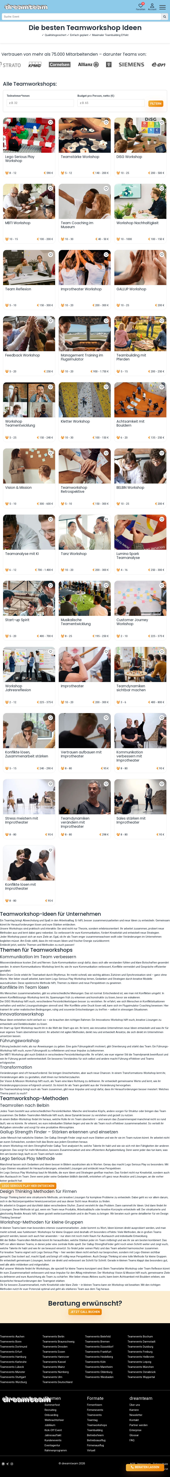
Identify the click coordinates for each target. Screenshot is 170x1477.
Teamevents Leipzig (139, 1361)
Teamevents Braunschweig (58, 1341)
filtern (155, 103)
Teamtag (92, 1420)
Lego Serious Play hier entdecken (28, 1186)
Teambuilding (95, 1430)
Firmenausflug (95, 1445)
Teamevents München (141, 1367)
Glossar (134, 1435)
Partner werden (139, 1425)
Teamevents (94, 1415)
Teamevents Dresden (55, 1346)
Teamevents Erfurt (11, 1351)
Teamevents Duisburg (140, 1346)
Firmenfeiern (94, 1405)
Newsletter (136, 1415)
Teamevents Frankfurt (98, 1351)
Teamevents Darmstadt (141, 1341)
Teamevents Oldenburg (98, 1372)
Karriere (134, 1410)
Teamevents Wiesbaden (99, 1377)
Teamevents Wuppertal (141, 1377)
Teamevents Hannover (55, 1356)
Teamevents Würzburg (13, 1382)
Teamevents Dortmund (13, 1346)
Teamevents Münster (12, 1372)
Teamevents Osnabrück (142, 1372)
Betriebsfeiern (95, 1435)
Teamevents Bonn (10, 1341)
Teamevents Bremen (97, 1341)
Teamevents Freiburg (140, 1351)
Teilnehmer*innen (18, 95)
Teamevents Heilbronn (141, 1356)
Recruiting (50, 1410)
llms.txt (164, 1469)
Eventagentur (52, 1445)
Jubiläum (50, 1425)
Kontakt (134, 1420)
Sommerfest (52, 1405)
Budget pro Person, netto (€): (96, 95)
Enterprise (135, 1430)
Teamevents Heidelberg (99, 1356)
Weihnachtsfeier (54, 1420)
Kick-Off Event (53, 1430)
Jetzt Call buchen (85, 1312)
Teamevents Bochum (140, 1336)
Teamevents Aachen (12, 1336)
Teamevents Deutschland (57, 1382)
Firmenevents (95, 1410)
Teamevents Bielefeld (98, 1336)
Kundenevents (53, 1440)
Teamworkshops (97, 1425)
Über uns (135, 1405)
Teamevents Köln (95, 1361)
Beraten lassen (145, 1467)
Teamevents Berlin (53, 1336)
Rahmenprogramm (56, 1450)
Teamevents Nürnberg (55, 1372)
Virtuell (91, 1450)
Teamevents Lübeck (12, 1367)
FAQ (132, 1440)
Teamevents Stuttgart (13, 1377)
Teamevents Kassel (54, 1361)
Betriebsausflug (96, 1440)
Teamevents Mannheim (99, 1367)
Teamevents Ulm (52, 1377)
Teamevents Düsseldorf (99, 1346)
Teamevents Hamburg (13, 1356)
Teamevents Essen (53, 1351)
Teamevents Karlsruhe (13, 1361)
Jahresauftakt (53, 1435)
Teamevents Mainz (53, 1367)
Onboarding (51, 1415)
